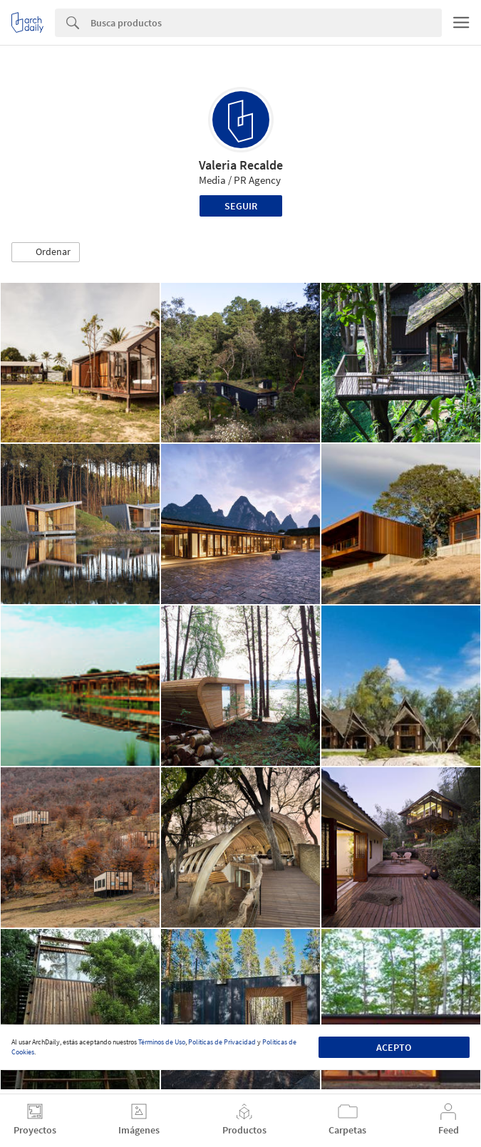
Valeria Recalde (241, 165)
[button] (45, 252)
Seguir (240, 205)
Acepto (393, 1047)
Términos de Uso (161, 1042)
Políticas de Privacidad (222, 1042)
